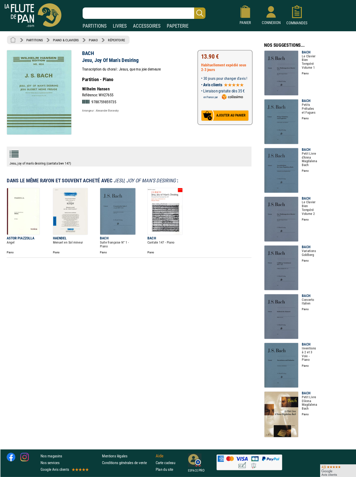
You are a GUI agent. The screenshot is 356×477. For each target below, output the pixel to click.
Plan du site (164, 469)
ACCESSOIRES (147, 26)
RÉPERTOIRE (116, 40)
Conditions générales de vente (127, 462)
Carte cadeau (165, 462)
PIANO (93, 40)
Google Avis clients (64, 469)
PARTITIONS (95, 26)
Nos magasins (51, 456)
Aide (159, 455)
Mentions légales (114, 456)
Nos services (50, 462)
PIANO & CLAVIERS (66, 40)
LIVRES (120, 26)
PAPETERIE (177, 26)
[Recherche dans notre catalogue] (144, 13)
